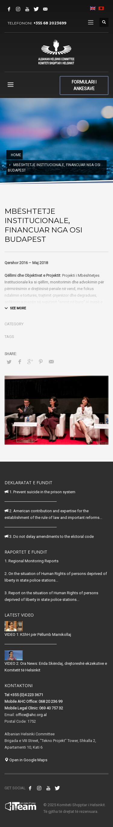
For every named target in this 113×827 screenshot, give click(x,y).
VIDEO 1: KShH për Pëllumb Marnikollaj (38, 634)
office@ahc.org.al (31, 714)
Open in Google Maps (26, 760)
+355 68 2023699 (49, 23)
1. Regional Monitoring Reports (31, 561)
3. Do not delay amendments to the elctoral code (49, 536)
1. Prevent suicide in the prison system (40, 492)
